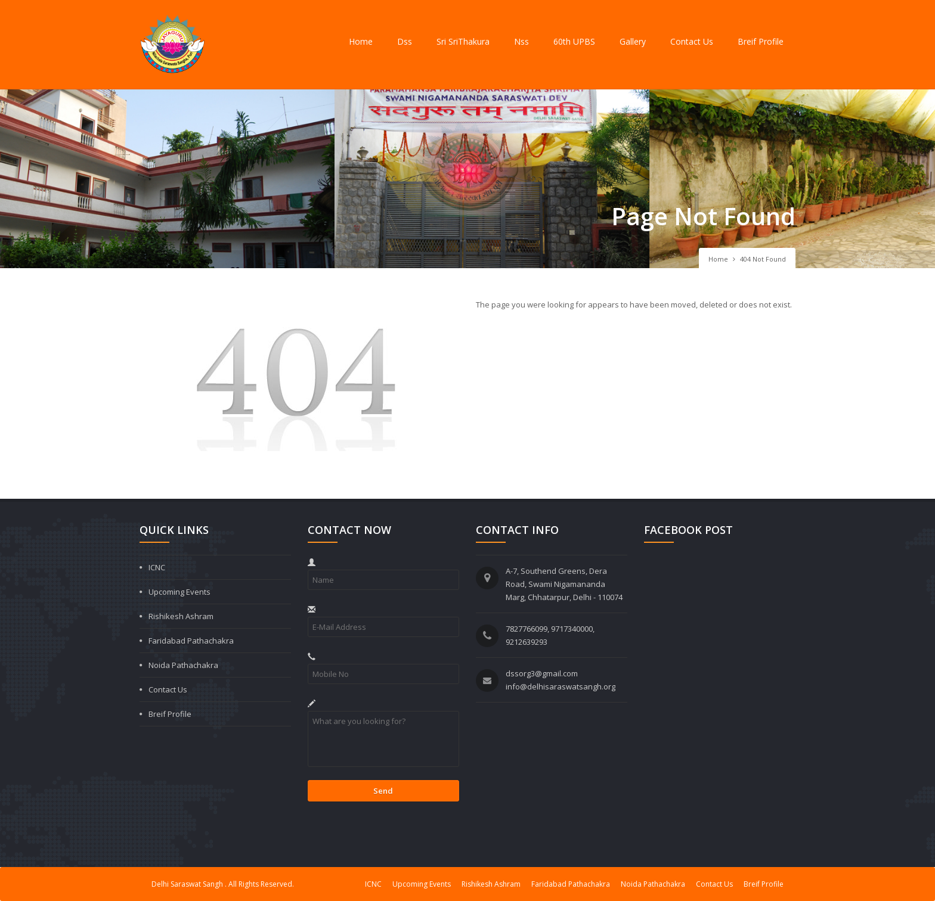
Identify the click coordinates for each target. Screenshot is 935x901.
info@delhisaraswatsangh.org (560, 686)
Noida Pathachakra (183, 665)
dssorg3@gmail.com (542, 673)
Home (361, 41)
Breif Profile (761, 41)
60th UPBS (574, 41)
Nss (521, 41)
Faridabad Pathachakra (191, 640)
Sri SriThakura (463, 41)
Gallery (633, 41)
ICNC (156, 567)
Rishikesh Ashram (180, 616)
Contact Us (691, 41)
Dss (404, 41)
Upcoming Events (179, 591)
